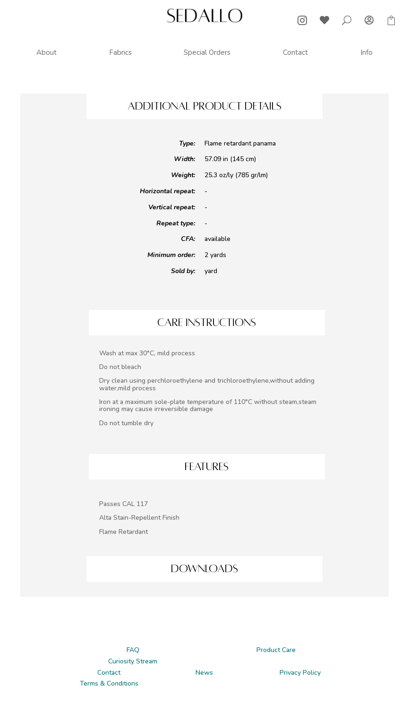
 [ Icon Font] (324, 20)
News (204, 672)
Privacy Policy (300, 672)
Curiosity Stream (132, 661)
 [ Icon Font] (302, 20)
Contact (108, 672)
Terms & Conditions (109, 683)
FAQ (133, 649)
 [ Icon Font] (391, 20)
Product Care (276, 649)
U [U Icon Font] (346, 20)
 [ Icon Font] (369, 20)
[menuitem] (46, 53)
